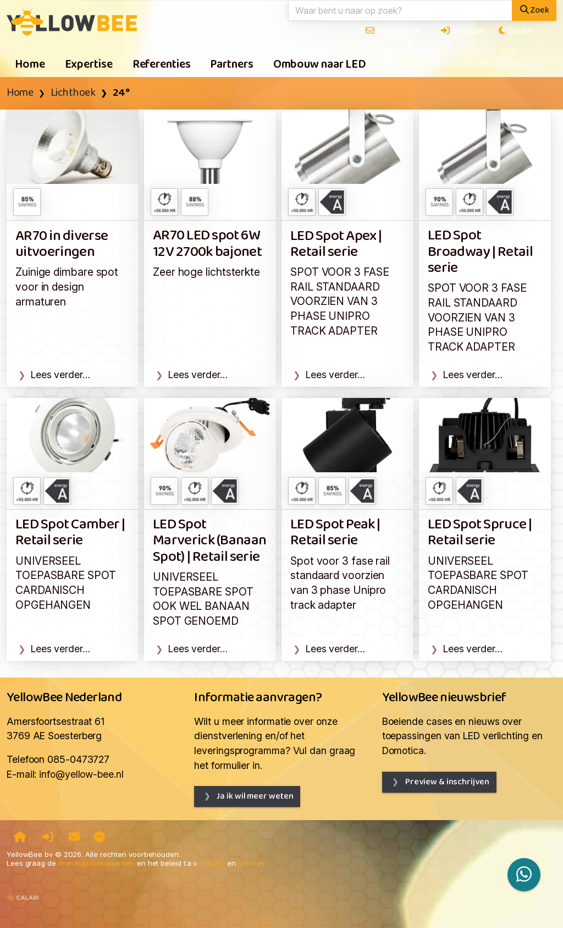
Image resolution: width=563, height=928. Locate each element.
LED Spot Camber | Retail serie (70, 532)
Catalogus (519, 65)
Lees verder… (60, 374)
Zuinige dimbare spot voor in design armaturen (66, 286)
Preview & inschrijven (446, 781)
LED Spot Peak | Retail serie (335, 532)
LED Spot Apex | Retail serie (336, 244)
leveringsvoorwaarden (96, 863)
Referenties (162, 65)
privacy (212, 863)
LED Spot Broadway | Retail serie (480, 252)
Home (30, 65)
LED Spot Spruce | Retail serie (480, 532)
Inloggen (462, 31)
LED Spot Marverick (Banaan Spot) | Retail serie (209, 541)
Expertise (89, 65)
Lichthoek (73, 93)
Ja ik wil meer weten (254, 796)
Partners (231, 65)
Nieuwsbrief (392, 31)
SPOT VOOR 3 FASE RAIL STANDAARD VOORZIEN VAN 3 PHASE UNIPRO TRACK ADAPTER (339, 301)
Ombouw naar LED (319, 65)
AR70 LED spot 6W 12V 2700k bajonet (207, 243)
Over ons (451, 65)
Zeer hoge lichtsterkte (206, 272)
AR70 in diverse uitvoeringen (61, 244)
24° (121, 93)
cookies (251, 863)
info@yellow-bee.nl (81, 774)
